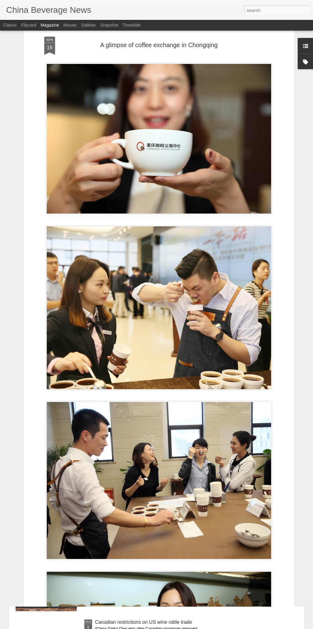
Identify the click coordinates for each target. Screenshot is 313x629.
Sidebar (88, 25)
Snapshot (109, 25)
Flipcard (28, 25)
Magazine (50, 25)
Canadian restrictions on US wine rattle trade (143, 622)
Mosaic (70, 25)
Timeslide (132, 25)
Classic (10, 25)
